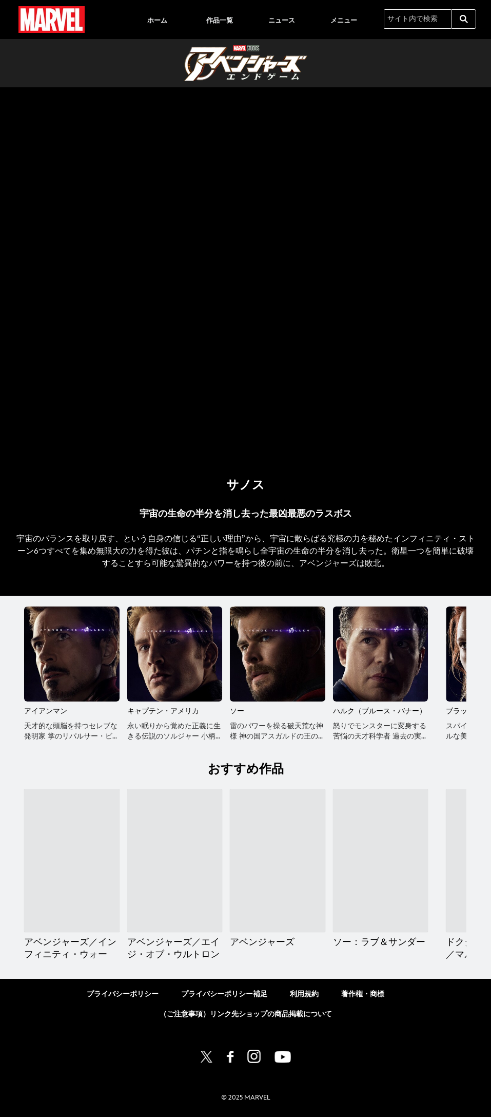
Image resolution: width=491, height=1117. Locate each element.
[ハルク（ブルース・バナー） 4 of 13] (380, 654)
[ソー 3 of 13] (277, 654)
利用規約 (304, 994)
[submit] (463, 19)
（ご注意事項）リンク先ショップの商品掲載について (246, 1014)
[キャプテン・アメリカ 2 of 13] (175, 654)
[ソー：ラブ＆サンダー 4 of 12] (380, 860)
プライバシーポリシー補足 (224, 994)
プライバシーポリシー (123, 994)
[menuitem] (157, 19)
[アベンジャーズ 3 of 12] (277, 860)
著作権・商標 (362, 994)
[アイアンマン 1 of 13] (72, 654)
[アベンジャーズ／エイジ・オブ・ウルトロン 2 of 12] (175, 860)
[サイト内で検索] (417, 19)
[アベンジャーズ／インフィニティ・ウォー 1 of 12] (72, 860)
